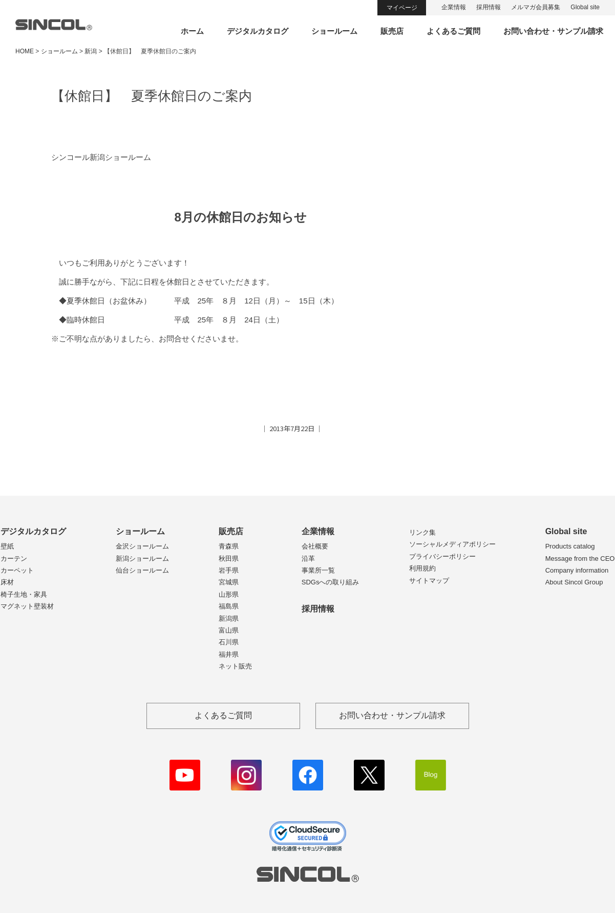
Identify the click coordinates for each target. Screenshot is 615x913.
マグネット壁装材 (27, 606)
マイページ (402, 7)
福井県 (229, 654)
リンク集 (422, 532)
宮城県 (229, 582)
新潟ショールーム (142, 558)
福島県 (229, 606)
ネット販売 (235, 666)
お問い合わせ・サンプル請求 (553, 31)
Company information (577, 570)
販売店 (392, 31)
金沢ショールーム (142, 546)
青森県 (229, 546)
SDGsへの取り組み (330, 582)
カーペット (17, 570)
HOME (24, 51)
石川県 (229, 642)
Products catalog (570, 546)
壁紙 (7, 546)
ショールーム (334, 31)
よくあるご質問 (453, 31)
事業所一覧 (318, 570)
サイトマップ (429, 580)
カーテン (14, 558)
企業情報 (453, 7)
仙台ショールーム (142, 570)
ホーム (192, 31)
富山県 (229, 630)
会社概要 (315, 546)
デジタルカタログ (257, 31)
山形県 (229, 594)
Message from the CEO (580, 558)
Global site (585, 7)
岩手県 (229, 570)
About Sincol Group (574, 582)
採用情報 (488, 7)
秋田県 (229, 558)
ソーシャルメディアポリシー (452, 544)
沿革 (308, 558)
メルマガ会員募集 (535, 7)
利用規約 (422, 568)
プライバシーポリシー (442, 556)
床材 (7, 582)
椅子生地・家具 (24, 594)
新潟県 (229, 618)
